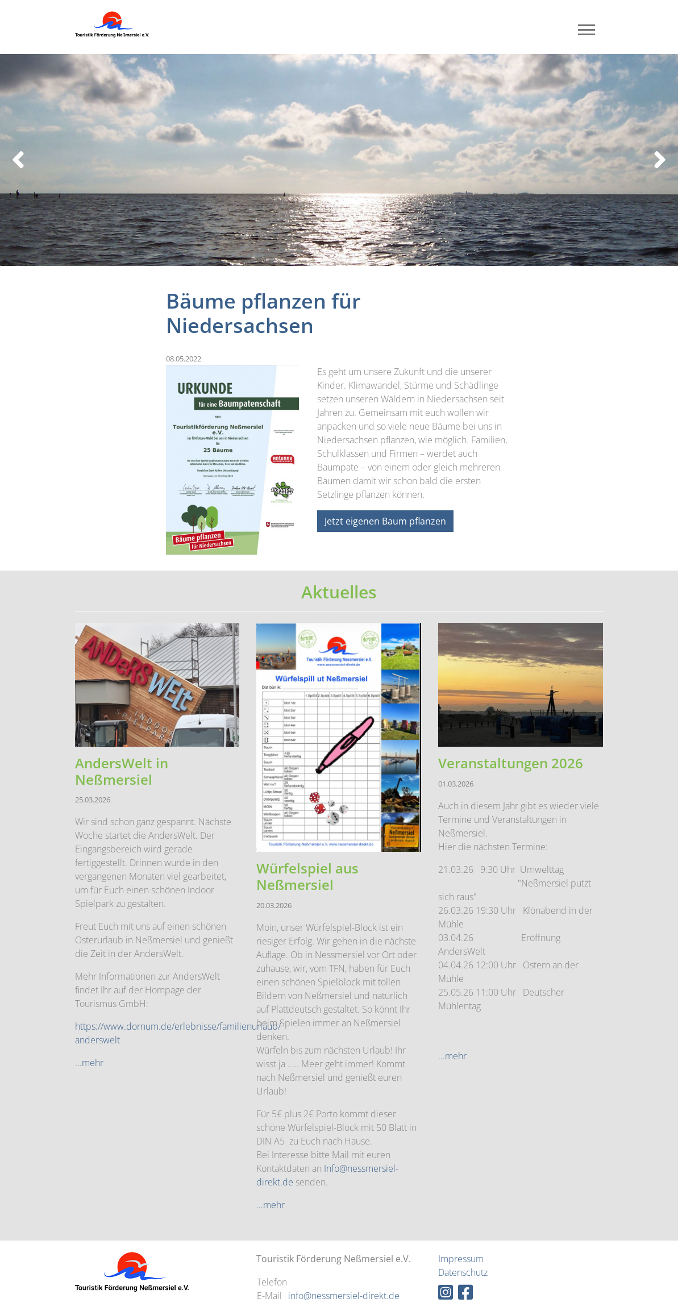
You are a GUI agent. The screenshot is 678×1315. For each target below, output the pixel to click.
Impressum (461, 1258)
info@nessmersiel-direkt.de (344, 1295)
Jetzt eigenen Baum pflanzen (385, 521)
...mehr (89, 1062)
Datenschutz (463, 1272)
